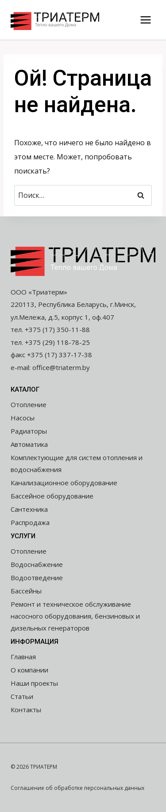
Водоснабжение (37, 564)
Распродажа (30, 522)
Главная (23, 656)
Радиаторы (29, 431)
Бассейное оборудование (52, 495)
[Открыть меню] (145, 19)
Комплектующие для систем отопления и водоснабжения (77, 463)
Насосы (23, 417)
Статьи (22, 696)
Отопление (28, 404)
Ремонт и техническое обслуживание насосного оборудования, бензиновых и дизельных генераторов (75, 616)
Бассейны (26, 590)
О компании (29, 669)
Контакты (26, 709)
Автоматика (29, 444)
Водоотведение (37, 577)
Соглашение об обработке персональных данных (77, 788)
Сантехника (29, 509)
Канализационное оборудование (64, 482)
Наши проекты (34, 683)
